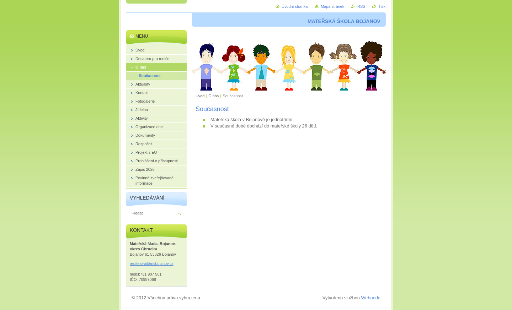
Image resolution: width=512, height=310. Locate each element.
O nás (213, 96)
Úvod (200, 96)
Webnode (370, 297)
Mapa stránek (332, 6)
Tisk (381, 6)
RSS (361, 6)
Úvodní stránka (295, 6)
